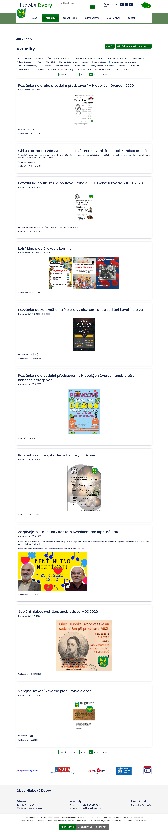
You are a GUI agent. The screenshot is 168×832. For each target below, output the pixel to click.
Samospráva (92, 18)
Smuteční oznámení (47, 69)
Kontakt (132, 18)
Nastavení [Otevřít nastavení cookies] (101, 826)
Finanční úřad (25, 62)
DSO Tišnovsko (137, 58)
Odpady (110, 65)
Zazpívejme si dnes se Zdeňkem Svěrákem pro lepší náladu (68, 532)
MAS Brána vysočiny (28, 65)
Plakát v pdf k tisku (26, 129)
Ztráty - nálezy (122, 69)
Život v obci (113, 18)
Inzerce (85, 62)
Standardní (126, 4)
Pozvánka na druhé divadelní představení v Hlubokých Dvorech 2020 (76, 85)
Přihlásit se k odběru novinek (133, 46)
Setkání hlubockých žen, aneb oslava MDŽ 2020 (58, 611)
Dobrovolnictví (97, 58)
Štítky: (19, 58)
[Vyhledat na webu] (78, 3)
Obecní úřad (70, 18)
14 (87, 74)
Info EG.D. (51, 62)
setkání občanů (26, 69)
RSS (109, 46)
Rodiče (122, 65)
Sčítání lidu (134, 65)
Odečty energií (96, 65)
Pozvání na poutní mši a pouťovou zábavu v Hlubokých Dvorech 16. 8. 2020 (80, 183)
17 (97, 74)
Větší (131, 4)
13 (84, 74)
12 (81, 74)
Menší (122, 4)
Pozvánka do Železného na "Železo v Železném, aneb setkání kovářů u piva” (81, 309)
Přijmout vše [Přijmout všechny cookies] (67, 826)
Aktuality (50, 18)
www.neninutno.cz (76, 548)
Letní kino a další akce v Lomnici (45, 248)
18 (100, 74)
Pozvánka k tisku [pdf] (28, 354)
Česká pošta (53, 58)
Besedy (28, 58)
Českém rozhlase (55, 548)
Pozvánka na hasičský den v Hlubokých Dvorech (58, 455)
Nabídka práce (62, 65)
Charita (66, 58)
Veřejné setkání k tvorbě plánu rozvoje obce (55, 691)
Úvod (34, 18)
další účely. (138, 817)
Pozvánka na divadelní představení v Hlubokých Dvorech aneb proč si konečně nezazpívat (76, 377)
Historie (39, 62)
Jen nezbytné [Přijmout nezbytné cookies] (85, 826)
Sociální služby (66, 69)
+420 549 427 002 (90, 805)
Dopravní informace (117, 58)
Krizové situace (99, 62)
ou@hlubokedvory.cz (92, 808)
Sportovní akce (84, 69)
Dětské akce (80, 58)
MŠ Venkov (46, 65)
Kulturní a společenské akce (123, 62)
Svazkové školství (104, 69)
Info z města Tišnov (68, 62)
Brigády (39, 58)
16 (94, 74)
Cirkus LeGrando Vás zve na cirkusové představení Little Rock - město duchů (82, 150)
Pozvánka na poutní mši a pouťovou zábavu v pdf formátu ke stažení (49, 227)
